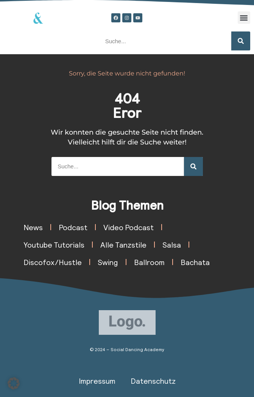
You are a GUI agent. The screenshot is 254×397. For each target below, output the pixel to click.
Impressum (97, 380)
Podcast (73, 227)
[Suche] (240, 40)
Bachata (195, 262)
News (33, 227)
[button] (244, 17)
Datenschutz (153, 380)
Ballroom (149, 262)
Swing (108, 262)
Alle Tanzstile (123, 244)
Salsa (171, 244)
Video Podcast (128, 227)
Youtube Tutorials (53, 244)
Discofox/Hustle (52, 262)
